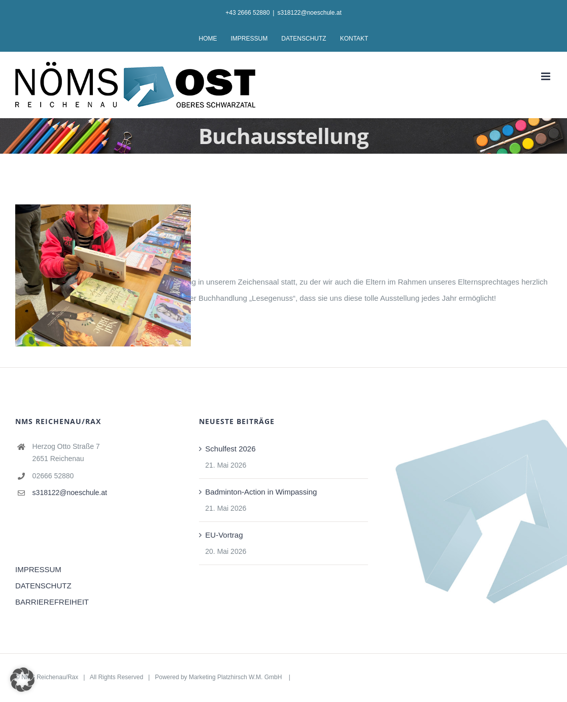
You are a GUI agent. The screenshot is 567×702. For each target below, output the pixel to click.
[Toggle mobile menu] (546, 76)
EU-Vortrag (224, 535)
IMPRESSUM (38, 569)
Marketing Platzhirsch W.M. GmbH (236, 677)
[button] (22, 679)
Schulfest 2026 (230, 448)
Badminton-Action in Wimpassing (261, 491)
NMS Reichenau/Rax (49, 677)
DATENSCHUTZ (43, 585)
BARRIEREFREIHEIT (52, 602)
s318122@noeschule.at (309, 12)
